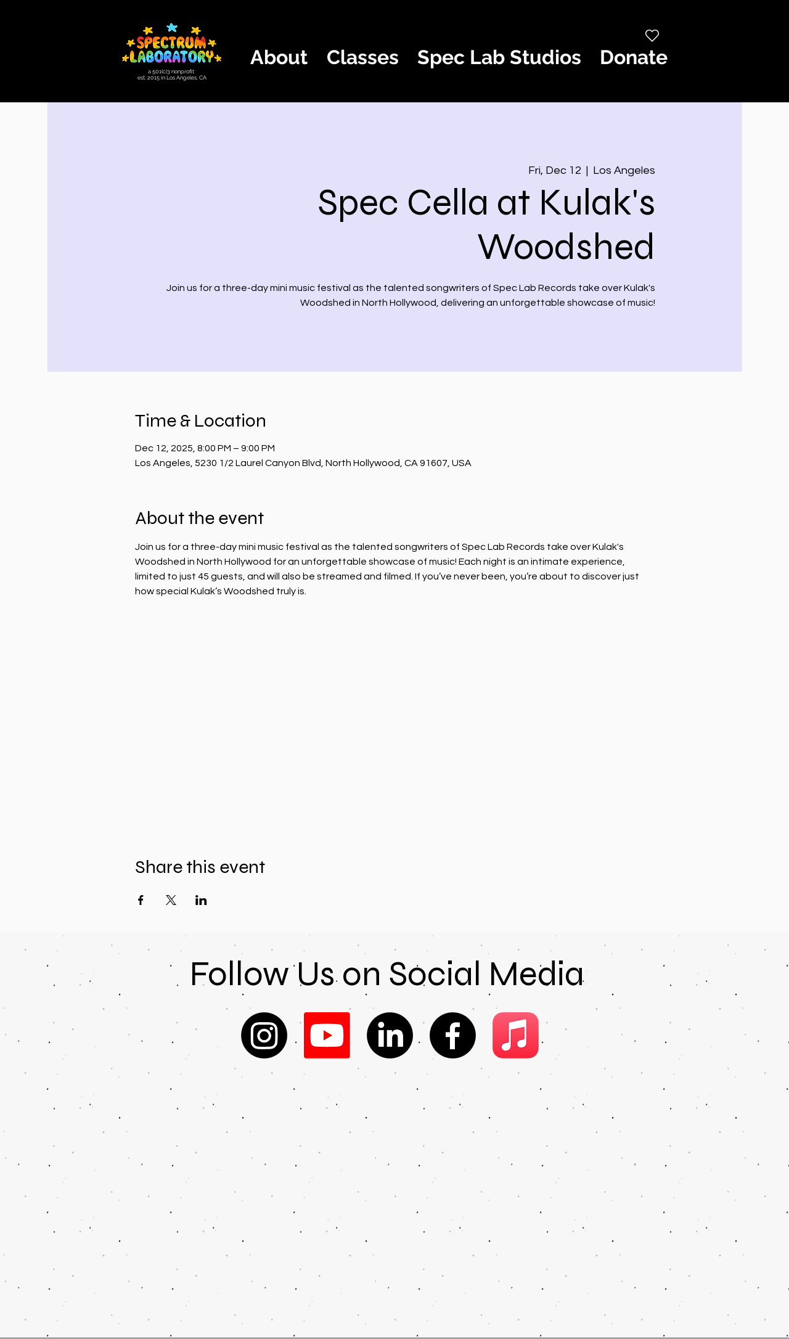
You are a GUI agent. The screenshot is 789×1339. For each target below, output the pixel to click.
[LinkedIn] (390, 1035)
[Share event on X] (171, 900)
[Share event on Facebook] (141, 900)
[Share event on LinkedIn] (201, 900)
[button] (278, 57)
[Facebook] (453, 1035)
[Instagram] (264, 1035)
